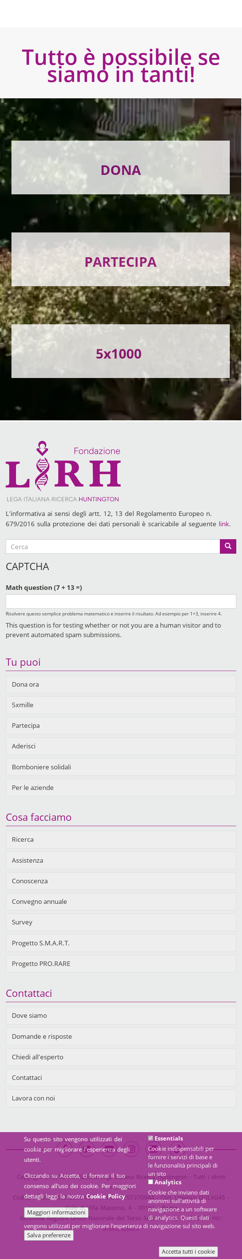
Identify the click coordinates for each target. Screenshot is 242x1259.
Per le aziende (33, 787)
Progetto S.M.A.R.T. (41, 943)
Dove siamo (29, 1015)
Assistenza (27, 860)
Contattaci (27, 1077)
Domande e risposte (42, 1036)
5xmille (23, 704)
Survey (22, 922)
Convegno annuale (39, 901)
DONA (120, 170)
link (224, 523)
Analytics (168, 1188)
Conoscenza (30, 880)
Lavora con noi (33, 1098)
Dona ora (25, 684)
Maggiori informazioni (56, 1218)
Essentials (169, 1144)
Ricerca (23, 839)
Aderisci (23, 746)
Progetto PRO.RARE (41, 963)
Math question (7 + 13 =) (44, 587)
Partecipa (26, 725)
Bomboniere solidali (41, 766)
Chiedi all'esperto (37, 1056)
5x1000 (119, 353)
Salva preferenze (49, 1241)
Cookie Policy (105, 1202)
